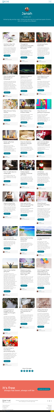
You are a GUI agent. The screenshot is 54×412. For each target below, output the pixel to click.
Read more (7, 55)
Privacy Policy (5, 406)
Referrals (50, 405)
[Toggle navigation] (50, 2)
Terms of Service (5, 405)
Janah (6, 58)
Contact (50, 409)
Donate (50, 406)
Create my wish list (44, 389)
